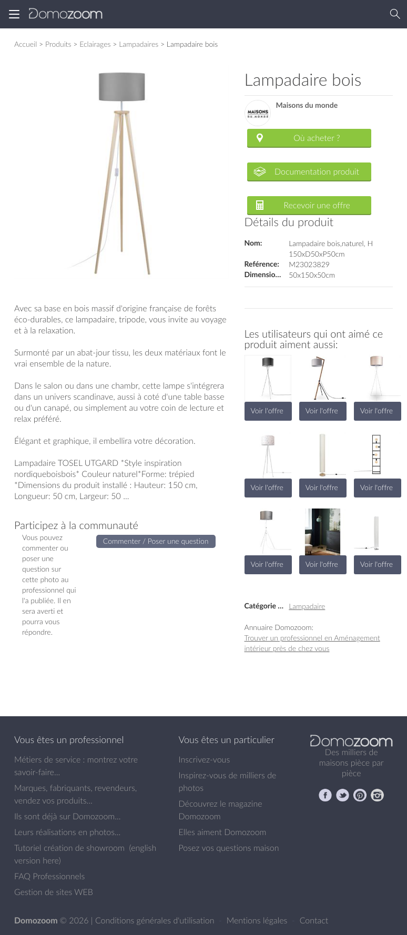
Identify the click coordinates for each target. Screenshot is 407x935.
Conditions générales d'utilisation (156, 920)
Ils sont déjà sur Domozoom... (67, 816)
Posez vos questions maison (229, 847)
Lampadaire (307, 606)
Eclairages (94, 44)
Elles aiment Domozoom (223, 832)
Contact (314, 920)
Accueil (25, 44)
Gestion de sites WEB (53, 892)
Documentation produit (316, 171)
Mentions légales (258, 920)
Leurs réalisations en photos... (67, 832)
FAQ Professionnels (49, 876)
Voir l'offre (267, 410)
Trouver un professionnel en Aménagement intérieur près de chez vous (312, 643)
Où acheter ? (316, 138)
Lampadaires (138, 44)
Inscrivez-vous (204, 759)
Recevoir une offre (316, 205)
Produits (58, 44)
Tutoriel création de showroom (69, 847)
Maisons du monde (307, 105)
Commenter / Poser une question (156, 541)
